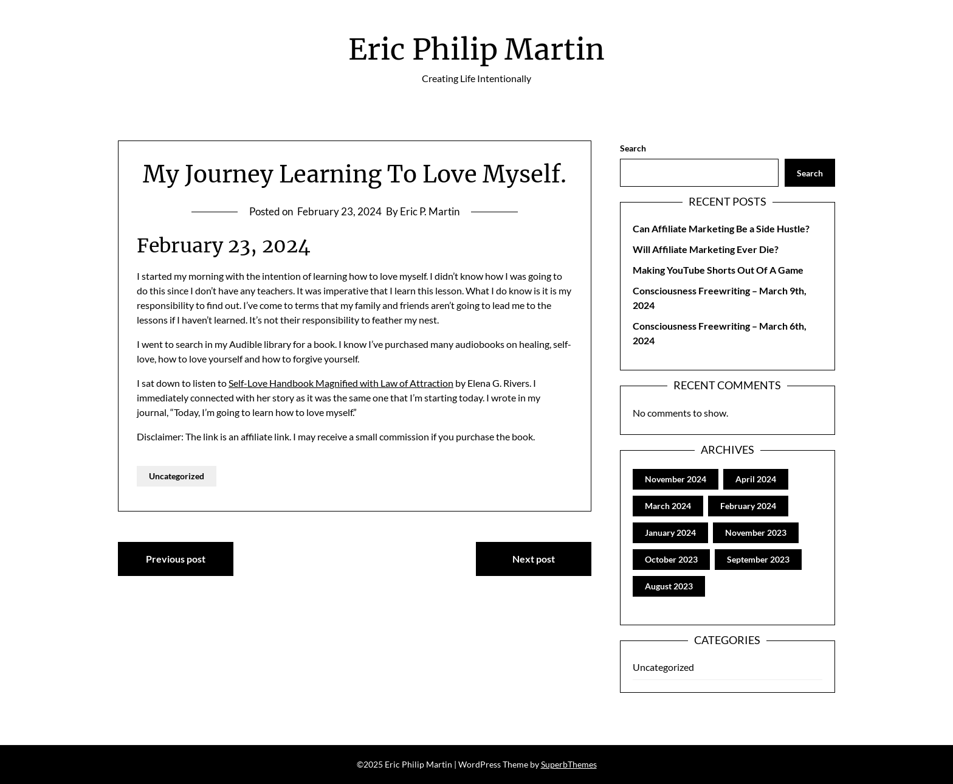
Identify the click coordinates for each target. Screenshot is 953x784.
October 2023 (671, 559)
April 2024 (755, 479)
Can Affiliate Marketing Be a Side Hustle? (721, 228)
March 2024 (668, 506)
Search (633, 148)
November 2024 (675, 479)
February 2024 (748, 506)
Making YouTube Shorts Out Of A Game (718, 270)
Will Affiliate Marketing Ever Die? (706, 249)
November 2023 (755, 532)
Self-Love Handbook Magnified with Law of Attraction (341, 383)
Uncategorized (176, 476)
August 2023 (669, 586)
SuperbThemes (569, 764)
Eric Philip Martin (476, 49)
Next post (533, 558)
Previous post (175, 558)
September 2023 (758, 559)
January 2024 (670, 532)
